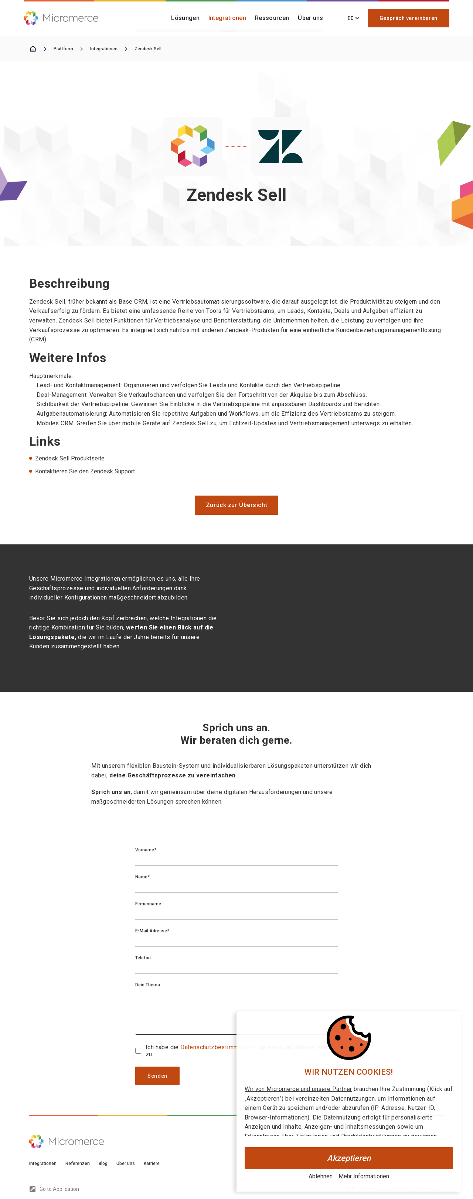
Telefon (143, 957)
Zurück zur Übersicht (236, 505)
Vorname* (145, 849)
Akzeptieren (349, 1158)
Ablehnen (321, 1176)
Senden (157, 1076)
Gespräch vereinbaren (409, 18)
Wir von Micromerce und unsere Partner (298, 1088)
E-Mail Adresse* (152, 930)
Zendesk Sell (148, 48)
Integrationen (227, 17)
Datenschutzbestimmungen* (219, 1047)
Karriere (152, 1163)
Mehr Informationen (363, 1176)
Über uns (310, 17)
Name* (142, 876)
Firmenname (148, 903)
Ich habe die (163, 1047)
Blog (103, 1163)
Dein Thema (147, 984)
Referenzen (77, 1163)
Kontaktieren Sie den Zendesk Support (85, 471)
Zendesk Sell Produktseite (70, 458)
